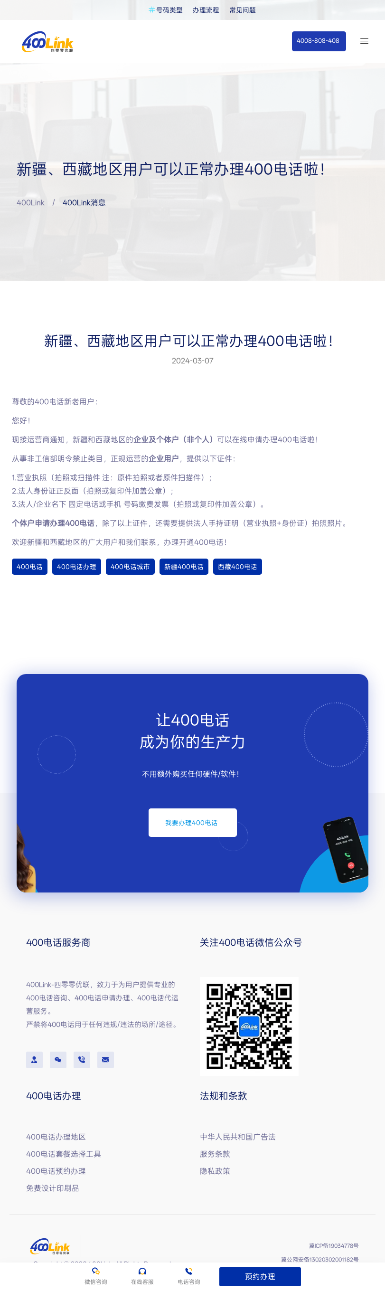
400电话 (30, 566)
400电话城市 (130, 566)
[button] (318, 41)
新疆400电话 (184, 566)
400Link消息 (84, 202)
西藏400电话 (237, 566)
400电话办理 (76, 566)
